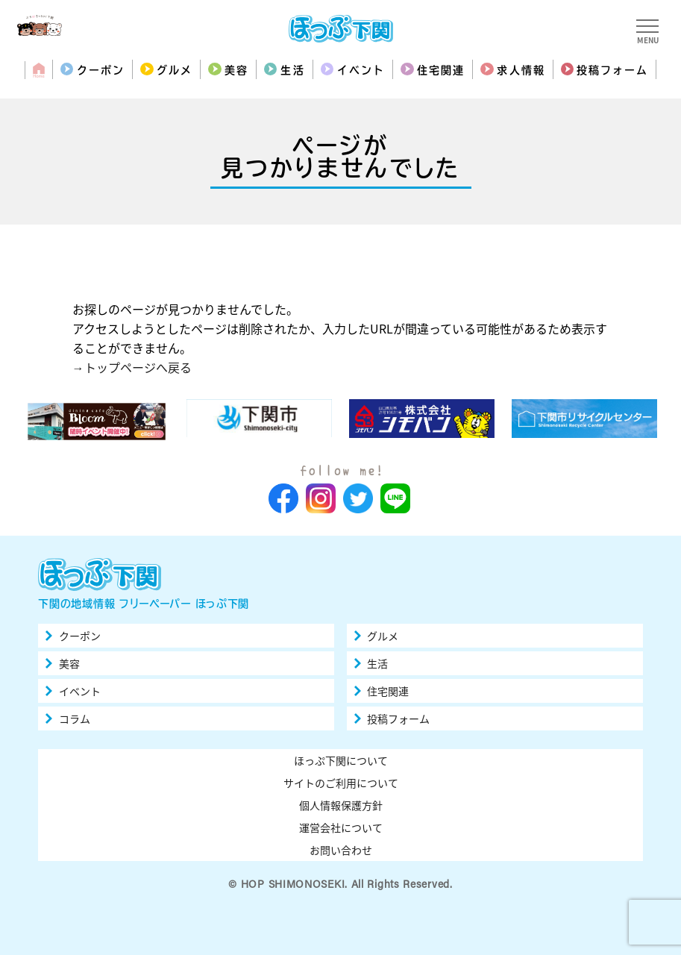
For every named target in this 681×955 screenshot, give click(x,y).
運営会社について (341, 827)
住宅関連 (441, 70)
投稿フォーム (613, 70)
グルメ (174, 70)
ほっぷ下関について (341, 760)
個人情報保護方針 (341, 805)
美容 (236, 70)
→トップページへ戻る (132, 367)
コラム (74, 718)
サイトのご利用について (340, 782)
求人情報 (521, 70)
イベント (361, 70)
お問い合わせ (341, 849)
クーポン (101, 70)
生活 (292, 70)
